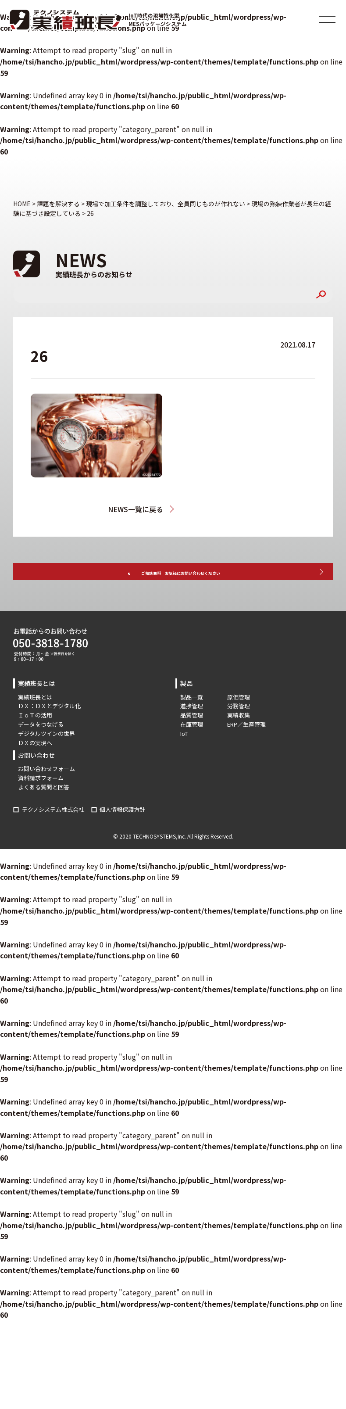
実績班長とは (35, 721)
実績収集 (238, 740)
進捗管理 (191, 731)
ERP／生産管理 (246, 749)
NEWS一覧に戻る (127, 509)
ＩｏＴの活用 (35, 740)
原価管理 (238, 721)
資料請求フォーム (41, 803)
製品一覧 (191, 721)
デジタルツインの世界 (46, 758)
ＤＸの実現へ (35, 767)
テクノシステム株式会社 (53, 834)
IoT (184, 758)
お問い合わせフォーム (46, 793)
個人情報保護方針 (122, 834)
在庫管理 (191, 749)
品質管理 (191, 740)
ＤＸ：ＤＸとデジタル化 (49, 731)
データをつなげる (41, 749)
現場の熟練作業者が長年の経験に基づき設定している (211, 509)
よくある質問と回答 (43, 811)
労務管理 (238, 731)
